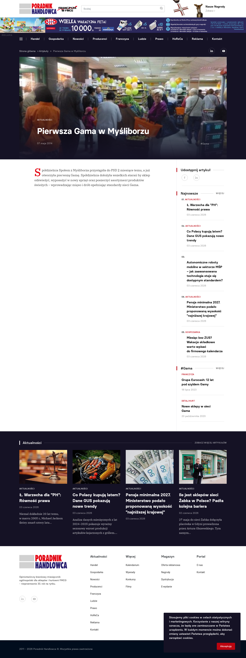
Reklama (197, 38)
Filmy (128, 586)
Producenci (100, 38)
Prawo (159, 38)
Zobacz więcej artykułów (211, 443)
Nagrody (165, 572)
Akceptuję (226, 646)
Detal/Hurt (188, 401)
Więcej (220, 193)
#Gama (205, 143)
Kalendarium (132, 565)
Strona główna (27, 51)
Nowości (78, 38)
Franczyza (122, 38)
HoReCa (177, 38)
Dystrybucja (167, 579)
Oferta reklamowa (170, 565)
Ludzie (142, 38)
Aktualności (192, 199)
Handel (35, 38)
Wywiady (130, 572)
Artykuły (43, 51)
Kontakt (217, 38)
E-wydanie (166, 586)
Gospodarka (56, 38)
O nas (200, 565)
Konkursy (131, 579)
